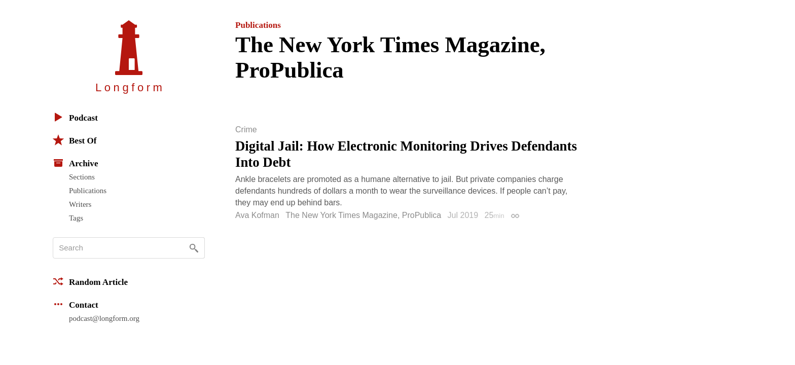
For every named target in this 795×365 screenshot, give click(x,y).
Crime (246, 130)
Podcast (75, 117)
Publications (87, 191)
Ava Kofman (257, 215)
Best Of (74, 139)
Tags (76, 218)
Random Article (90, 281)
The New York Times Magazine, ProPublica (363, 215)
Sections (82, 177)
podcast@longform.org (104, 318)
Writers (80, 204)
